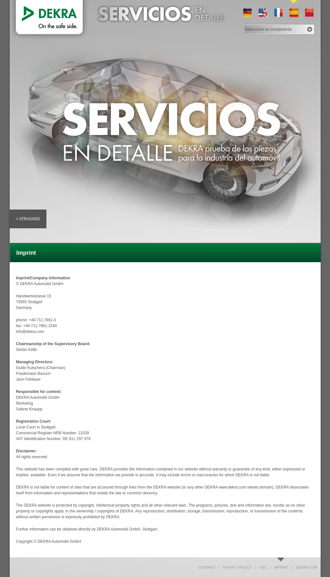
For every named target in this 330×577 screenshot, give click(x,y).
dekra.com (304, 567)
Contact (207, 567)
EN (262, 13)
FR (278, 13)
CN (309, 13)
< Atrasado (28, 219)
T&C (261, 567)
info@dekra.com (30, 331)
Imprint (279, 567)
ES (293, 13)
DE (247, 13)
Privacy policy (235, 567)
